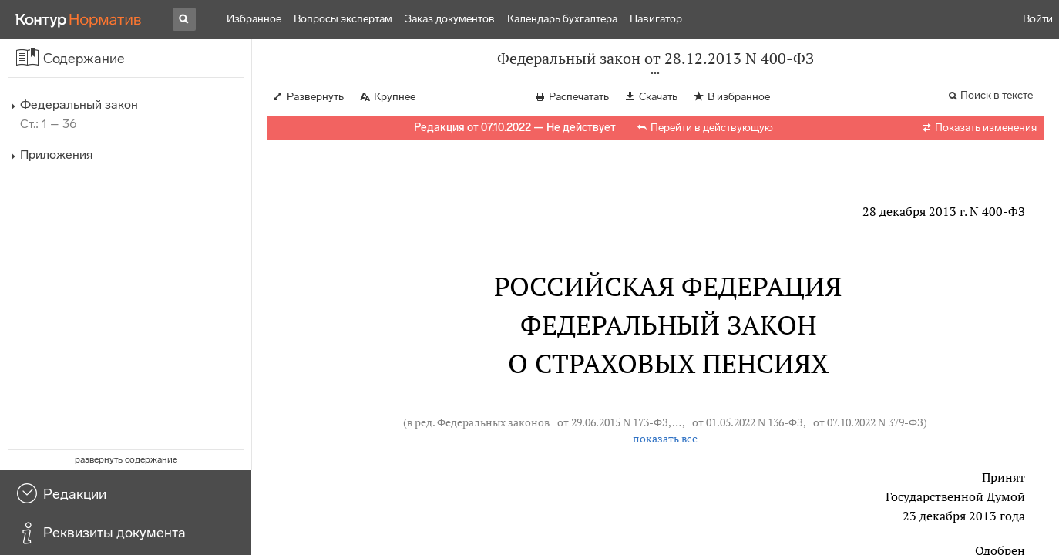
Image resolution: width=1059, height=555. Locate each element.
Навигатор (656, 18)
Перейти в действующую (712, 127)
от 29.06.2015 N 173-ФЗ (612, 422)
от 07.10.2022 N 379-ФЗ (868, 422)
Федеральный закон (79, 104)
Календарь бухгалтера (562, 18)
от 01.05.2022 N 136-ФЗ (747, 422)
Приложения (56, 154)
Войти (1038, 18)
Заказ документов (450, 18)
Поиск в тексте (996, 95)
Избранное (254, 18)
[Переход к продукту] (78, 19)
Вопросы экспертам (343, 18)
